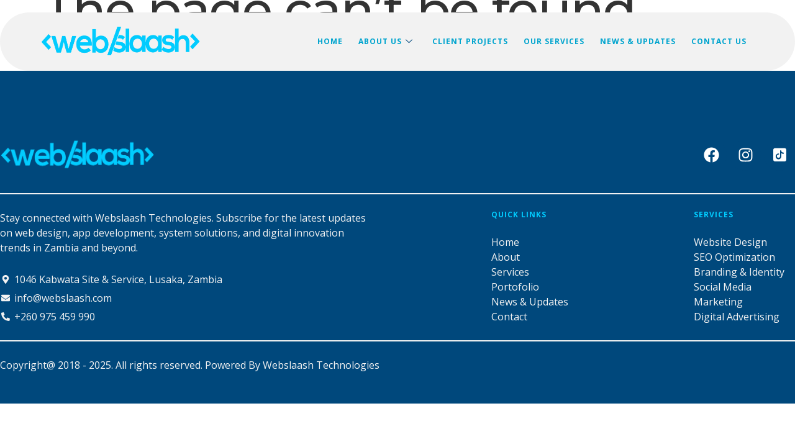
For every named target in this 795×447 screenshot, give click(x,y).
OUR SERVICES (555, 41)
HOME (334, 41)
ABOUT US (388, 41)
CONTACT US (719, 41)
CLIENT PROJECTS (473, 41)
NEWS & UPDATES (639, 41)
